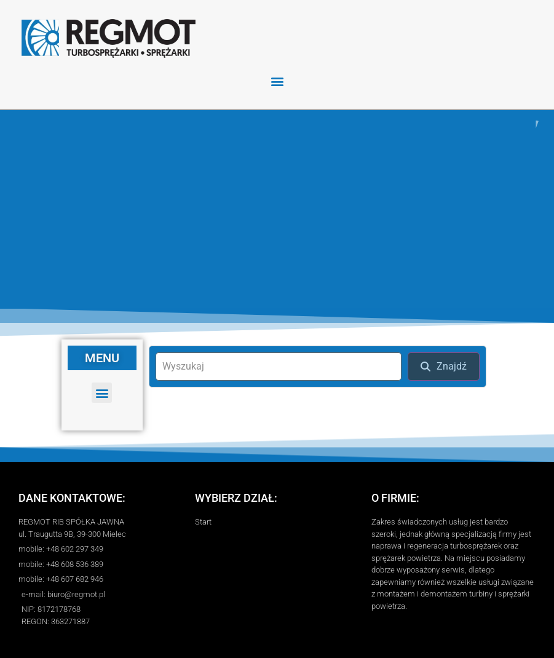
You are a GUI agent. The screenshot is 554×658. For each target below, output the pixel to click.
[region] (277, 209)
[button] (277, 81)
